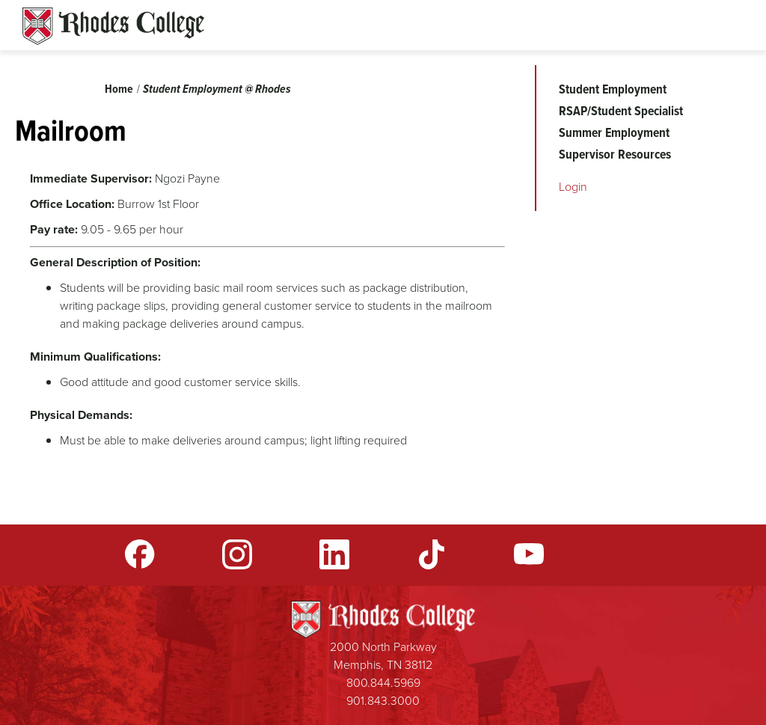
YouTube (529, 554)
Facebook (140, 554)
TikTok (432, 554)
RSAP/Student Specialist (621, 110)
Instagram (237, 554)
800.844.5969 (383, 682)
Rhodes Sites (113, 26)
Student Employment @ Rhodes (217, 88)
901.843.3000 (383, 700)
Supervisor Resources (615, 154)
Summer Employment (614, 132)
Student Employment (613, 89)
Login (573, 186)
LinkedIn (334, 554)
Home (119, 88)
